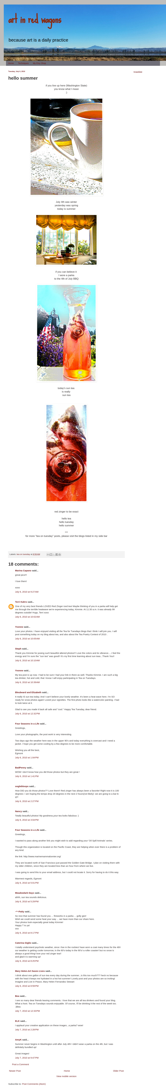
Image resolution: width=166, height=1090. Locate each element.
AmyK (18, 1039)
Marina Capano (23, 570)
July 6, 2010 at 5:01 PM (27, 882)
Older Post (118, 1071)
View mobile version (66, 1076)
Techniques (23, 63)
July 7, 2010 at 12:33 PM (27, 1011)
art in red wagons (34, 19)
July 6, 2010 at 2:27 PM (27, 801)
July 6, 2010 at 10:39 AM (27, 682)
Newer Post (15, 1071)
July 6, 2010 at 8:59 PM (27, 986)
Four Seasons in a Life (27, 723)
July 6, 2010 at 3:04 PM (27, 820)
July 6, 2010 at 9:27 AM (26, 591)
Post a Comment (20, 1064)
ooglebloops (22, 786)
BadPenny (20, 767)
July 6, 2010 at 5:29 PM (27, 901)
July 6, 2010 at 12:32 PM (27, 713)
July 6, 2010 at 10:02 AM (27, 616)
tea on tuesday (23, 554)
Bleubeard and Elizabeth (28, 692)
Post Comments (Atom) (34, 1084)
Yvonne (19, 627)
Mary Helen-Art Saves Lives (30, 971)
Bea (17, 996)
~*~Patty (19, 911)
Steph (18, 648)
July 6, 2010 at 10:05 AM (27, 638)
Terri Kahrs (21, 602)
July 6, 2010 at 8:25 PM (27, 961)
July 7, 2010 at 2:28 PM (27, 1029)
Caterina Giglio (23, 943)
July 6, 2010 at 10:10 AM (27, 660)
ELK (17, 1021)
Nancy (18, 811)
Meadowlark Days (24, 893)
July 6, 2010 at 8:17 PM (27, 932)
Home (11, 63)
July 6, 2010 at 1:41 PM (27, 776)
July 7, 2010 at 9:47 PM (27, 1057)
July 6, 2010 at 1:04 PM (27, 757)
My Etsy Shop (39, 63)
